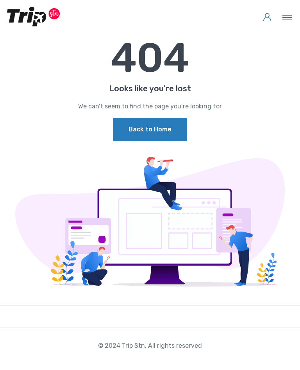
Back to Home (150, 129)
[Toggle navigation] (287, 17)
